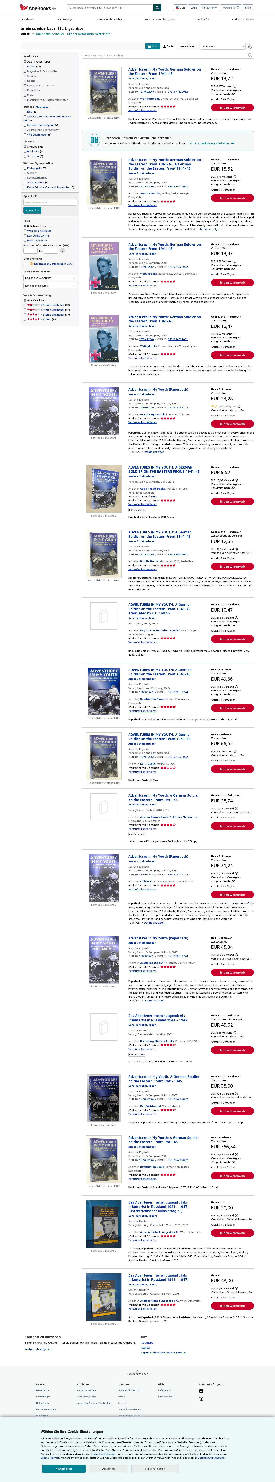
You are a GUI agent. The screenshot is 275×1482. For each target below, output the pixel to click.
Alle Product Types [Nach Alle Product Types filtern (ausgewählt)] (37, 61)
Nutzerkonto (209, 7)
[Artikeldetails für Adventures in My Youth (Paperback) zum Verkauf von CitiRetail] (103, 878)
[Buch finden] (157, 7)
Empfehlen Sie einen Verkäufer (93, 1402)
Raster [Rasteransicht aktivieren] (169, 46)
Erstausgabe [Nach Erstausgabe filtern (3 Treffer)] (34, 168)
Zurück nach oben (137, 1373)
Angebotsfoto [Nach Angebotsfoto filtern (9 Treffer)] (35, 182)
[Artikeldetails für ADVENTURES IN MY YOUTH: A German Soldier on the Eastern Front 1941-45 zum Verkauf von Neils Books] (103, 756)
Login (194, 7)
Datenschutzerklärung (129, 1409)
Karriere (122, 1402)
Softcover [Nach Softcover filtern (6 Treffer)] (33, 156)
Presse (121, 1396)
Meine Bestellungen (46, 1409)
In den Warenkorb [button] (232, 107)
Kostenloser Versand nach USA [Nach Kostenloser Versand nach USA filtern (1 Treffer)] (49, 263)
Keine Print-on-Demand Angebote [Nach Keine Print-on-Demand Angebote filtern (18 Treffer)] (48, 187)
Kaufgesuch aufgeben (38, 1349)
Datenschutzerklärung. (211, 1457)
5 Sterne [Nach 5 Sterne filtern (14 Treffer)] (42, 319)
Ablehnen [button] (108, 1468)
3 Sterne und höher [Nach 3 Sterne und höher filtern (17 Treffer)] (48, 309)
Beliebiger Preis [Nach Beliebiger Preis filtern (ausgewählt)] (35, 226)
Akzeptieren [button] (64, 1468)
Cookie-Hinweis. (50, 1457)
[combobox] (110, 7)
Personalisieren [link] (155, 1468)
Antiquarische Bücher (109, 19)
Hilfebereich (164, 1390)
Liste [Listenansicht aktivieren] (153, 46)
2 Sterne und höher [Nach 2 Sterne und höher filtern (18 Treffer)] (48, 305)
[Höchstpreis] (51, 251)
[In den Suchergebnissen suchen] (168, 55)
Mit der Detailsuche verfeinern (88, 34)
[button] (250, 55)
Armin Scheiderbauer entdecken (212, 143)
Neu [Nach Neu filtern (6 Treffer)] (29, 111)
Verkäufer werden (243, 19)
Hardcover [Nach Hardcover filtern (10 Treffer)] (34, 151)
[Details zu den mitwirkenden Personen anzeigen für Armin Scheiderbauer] (142, 78)
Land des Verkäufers (37, 285)
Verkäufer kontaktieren (142, 110)
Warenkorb (42, 1415)
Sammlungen (66, 19)
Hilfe (248, 7)
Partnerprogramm (86, 1396)
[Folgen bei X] (201, 1399)
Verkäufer (203, 19)
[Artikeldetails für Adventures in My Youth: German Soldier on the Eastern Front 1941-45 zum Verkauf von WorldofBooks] (103, 91)
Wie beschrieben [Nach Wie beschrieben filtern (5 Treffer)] (37, 134)
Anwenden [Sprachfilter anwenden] (32, 210)
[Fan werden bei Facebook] (201, 1391)
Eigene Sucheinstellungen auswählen (163, 1352)
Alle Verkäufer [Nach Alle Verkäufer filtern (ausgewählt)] (36, 300)
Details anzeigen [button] (210, 229)
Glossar (145, 1347)
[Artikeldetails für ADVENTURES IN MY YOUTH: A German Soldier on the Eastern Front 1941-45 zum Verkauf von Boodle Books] (103, 554)
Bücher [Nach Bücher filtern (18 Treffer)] (32, 66)
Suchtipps (147, 1342)
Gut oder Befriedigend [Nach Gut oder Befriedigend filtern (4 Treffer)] (40, 125)
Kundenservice (166, 1396)
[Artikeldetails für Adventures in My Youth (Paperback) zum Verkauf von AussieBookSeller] (103, 960)
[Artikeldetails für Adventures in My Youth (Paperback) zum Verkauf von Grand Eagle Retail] (103, 411)
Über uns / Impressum (129, 1390)
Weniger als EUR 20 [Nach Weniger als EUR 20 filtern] (37, 230)
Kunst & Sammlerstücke (160, 19)
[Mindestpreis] (30, 251)
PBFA (154, 496)
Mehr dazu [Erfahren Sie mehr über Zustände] (42, 106)
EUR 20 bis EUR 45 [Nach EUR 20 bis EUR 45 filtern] (36, 235)
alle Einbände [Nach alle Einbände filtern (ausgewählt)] (33, 146)
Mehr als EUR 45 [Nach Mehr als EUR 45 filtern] (35, 240)
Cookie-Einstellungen (103, 1453)
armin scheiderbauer (49, 34)
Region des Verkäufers (38, 278)
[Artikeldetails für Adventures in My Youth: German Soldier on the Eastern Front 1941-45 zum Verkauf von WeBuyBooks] (103, 266)
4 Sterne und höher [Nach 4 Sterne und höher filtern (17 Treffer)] (48, 314)
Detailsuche (28, 19)
